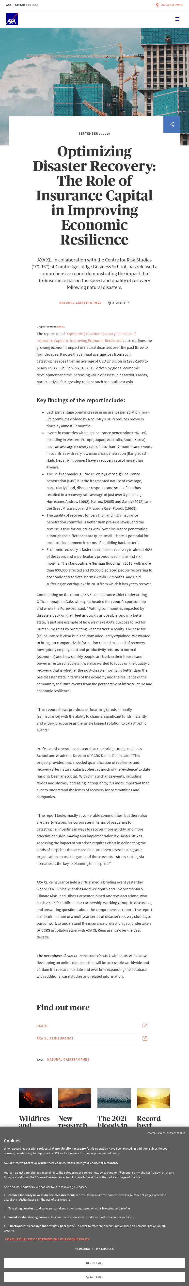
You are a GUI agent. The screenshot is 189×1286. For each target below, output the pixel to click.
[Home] (12, 19)
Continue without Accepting (166, 1133)
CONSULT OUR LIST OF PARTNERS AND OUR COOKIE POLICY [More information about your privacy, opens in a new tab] (47, 1239)
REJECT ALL (94, 1263)
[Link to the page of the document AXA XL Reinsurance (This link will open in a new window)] (94, 1038)
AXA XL (61, 326)
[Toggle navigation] (177, 18)
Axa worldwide (172, 5)
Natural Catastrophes (80, 303)
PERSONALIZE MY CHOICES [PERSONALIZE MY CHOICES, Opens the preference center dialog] (94, 1249)
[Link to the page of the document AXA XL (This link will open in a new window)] (94, 1026)
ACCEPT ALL (94, 1277)
